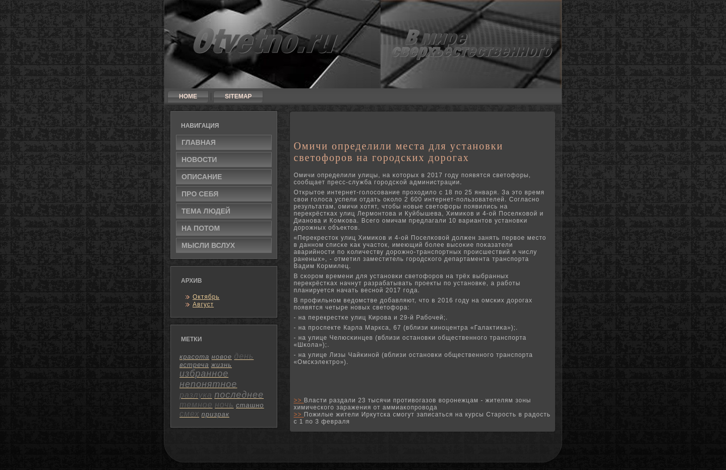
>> (298, 400)
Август (203, 304)
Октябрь (206, 296)
